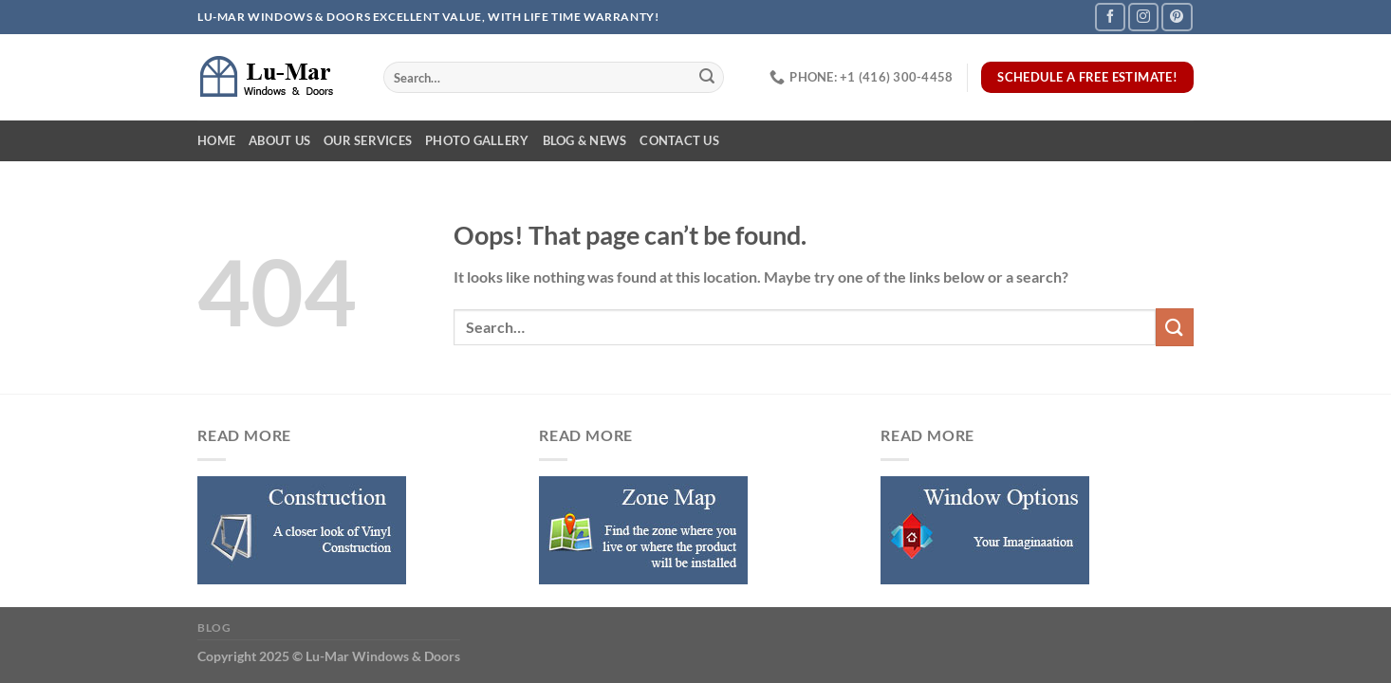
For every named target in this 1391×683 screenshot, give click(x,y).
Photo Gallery (477, 140)
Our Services (368, 140)
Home (216, 140)
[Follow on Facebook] (1110, 16)
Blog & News (585, 140)
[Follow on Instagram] (1143, 16)
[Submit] (707, 78)
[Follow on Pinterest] (1176, 16)
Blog (214, 627)
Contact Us (679, 140)
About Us (279, 140)
